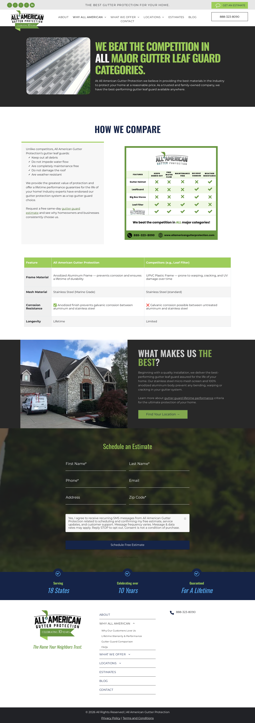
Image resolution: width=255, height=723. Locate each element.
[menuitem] (63, 17)
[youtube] (26, 6)
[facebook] (9, 6)
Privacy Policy (110, 718)
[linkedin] (32, 6)
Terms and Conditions (138, 718)
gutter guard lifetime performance (188, 398)
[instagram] (20, 6)
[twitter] (15, 6)
